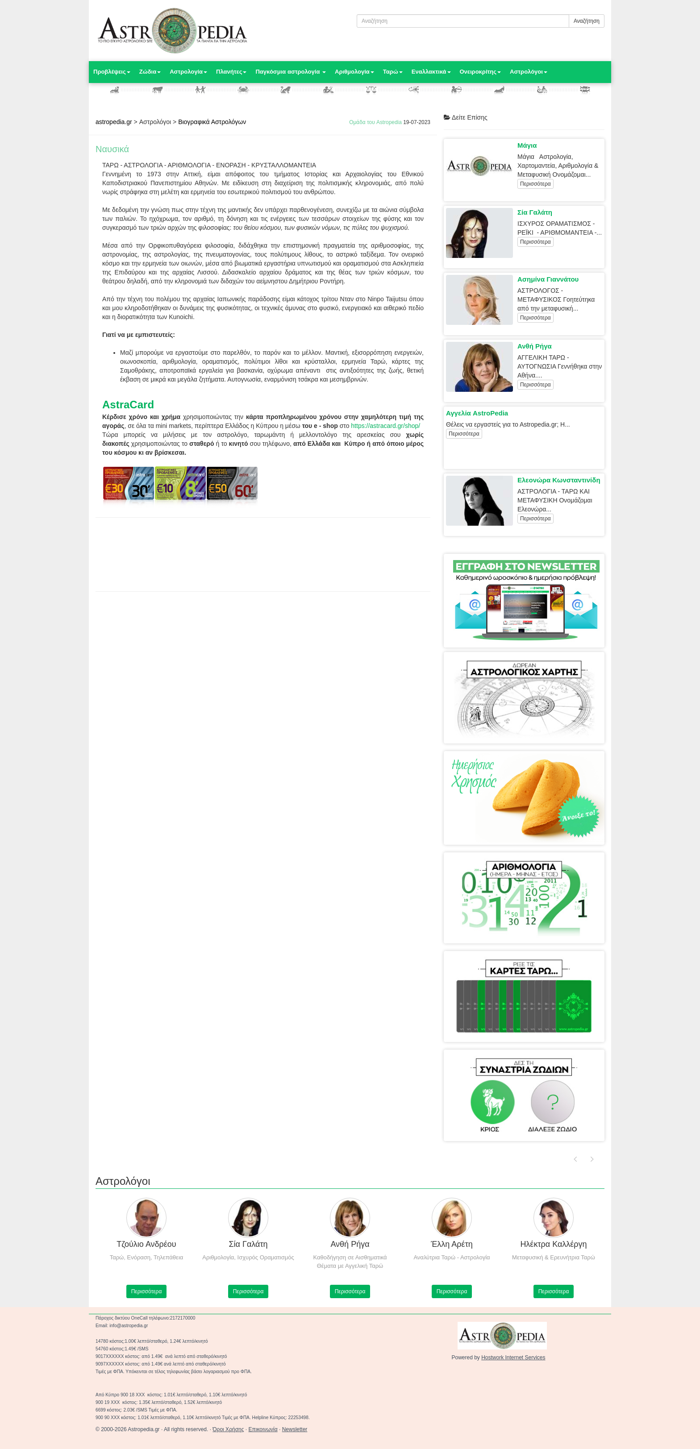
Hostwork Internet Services (513, 1357)
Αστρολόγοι (528, 71)
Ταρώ (393, 71)
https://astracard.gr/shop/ (385, 425)
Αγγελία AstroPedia (477, 413)
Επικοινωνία (263, 1429)
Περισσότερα (535, 184)
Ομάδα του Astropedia (375, 122)
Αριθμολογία (354, 71)
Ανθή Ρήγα (534, 346)
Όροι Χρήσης (228, 1429)
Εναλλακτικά (431, 71)
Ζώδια (150, 71)
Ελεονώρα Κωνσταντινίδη (558, 480)
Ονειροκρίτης (480, 71)
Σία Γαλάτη (534, 212)
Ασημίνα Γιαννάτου (548, 279)
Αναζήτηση (587, 21)
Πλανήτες (231, 71)
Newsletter (295, 1429)
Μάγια (527, 145)
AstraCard (128, 405)
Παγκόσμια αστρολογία (290, 71)
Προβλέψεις (111, 71)
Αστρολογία (188, 71)
